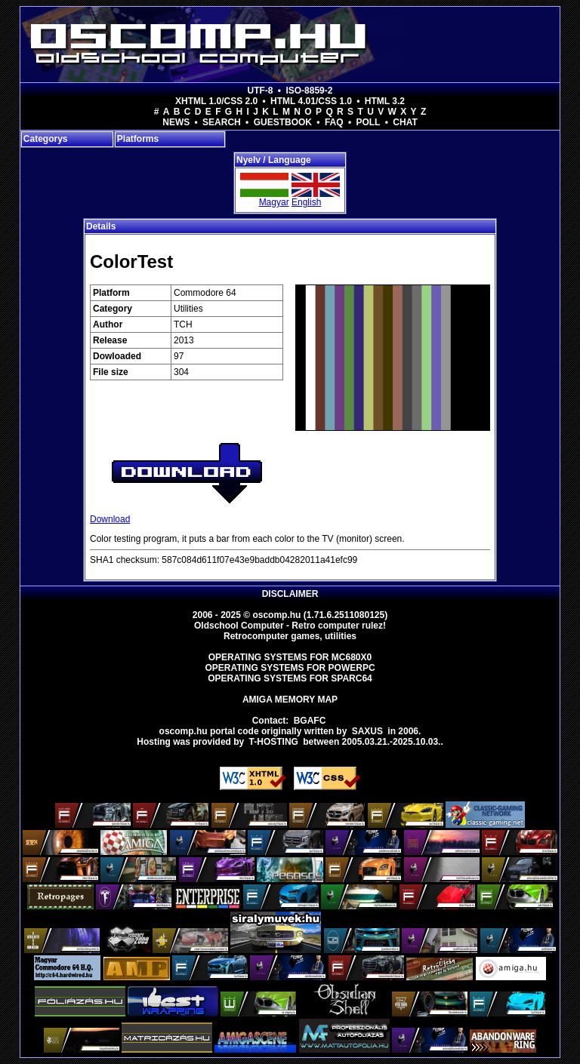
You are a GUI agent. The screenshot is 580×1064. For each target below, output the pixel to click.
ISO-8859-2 (308, 90)
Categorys (45, 139)
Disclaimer (290, 594)
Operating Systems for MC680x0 (290, 657)
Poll (368, 122)
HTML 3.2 (385, 101)
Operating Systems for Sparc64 (290, 678)
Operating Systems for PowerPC (290, 668)
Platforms (138, 139)
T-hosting (273, 741)
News (176, 122)
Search (221, 122)
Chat (405, 122)
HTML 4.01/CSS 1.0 (311, 101)
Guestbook (283, 122)
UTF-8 (260, 90)
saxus (367, 731)
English (306, 202)
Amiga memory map (290, 699)
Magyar (274, 202)
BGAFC (310, 720)
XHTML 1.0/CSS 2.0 (216, 101)
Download (110, 519)
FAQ (334, 122)
